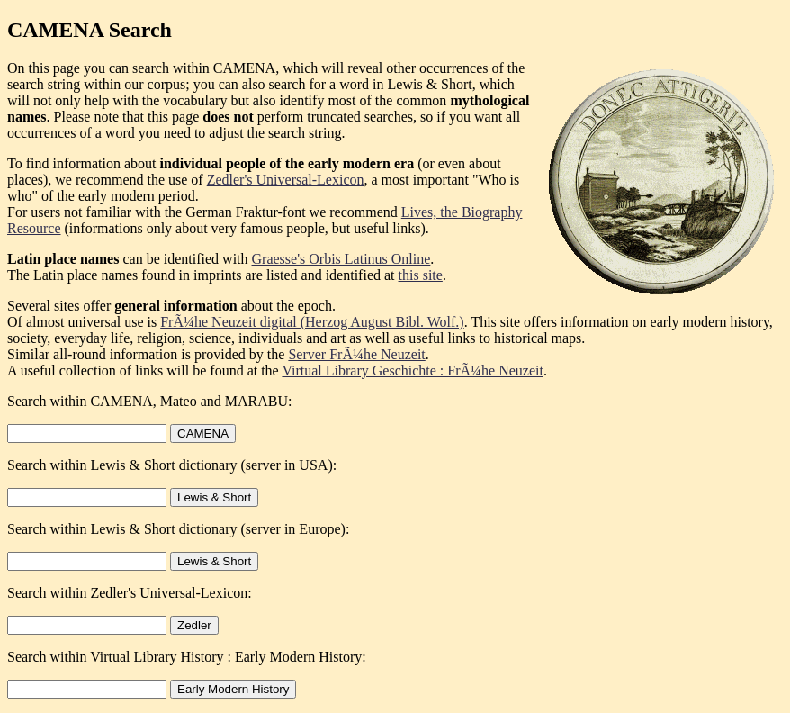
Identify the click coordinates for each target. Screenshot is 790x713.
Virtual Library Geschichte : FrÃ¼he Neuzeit (412, 370)
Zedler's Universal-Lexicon (285, 179)
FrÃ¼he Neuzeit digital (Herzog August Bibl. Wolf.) (311, 321)
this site (421, 275)
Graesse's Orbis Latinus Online (341, 258)
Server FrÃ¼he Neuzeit (356, 354)
